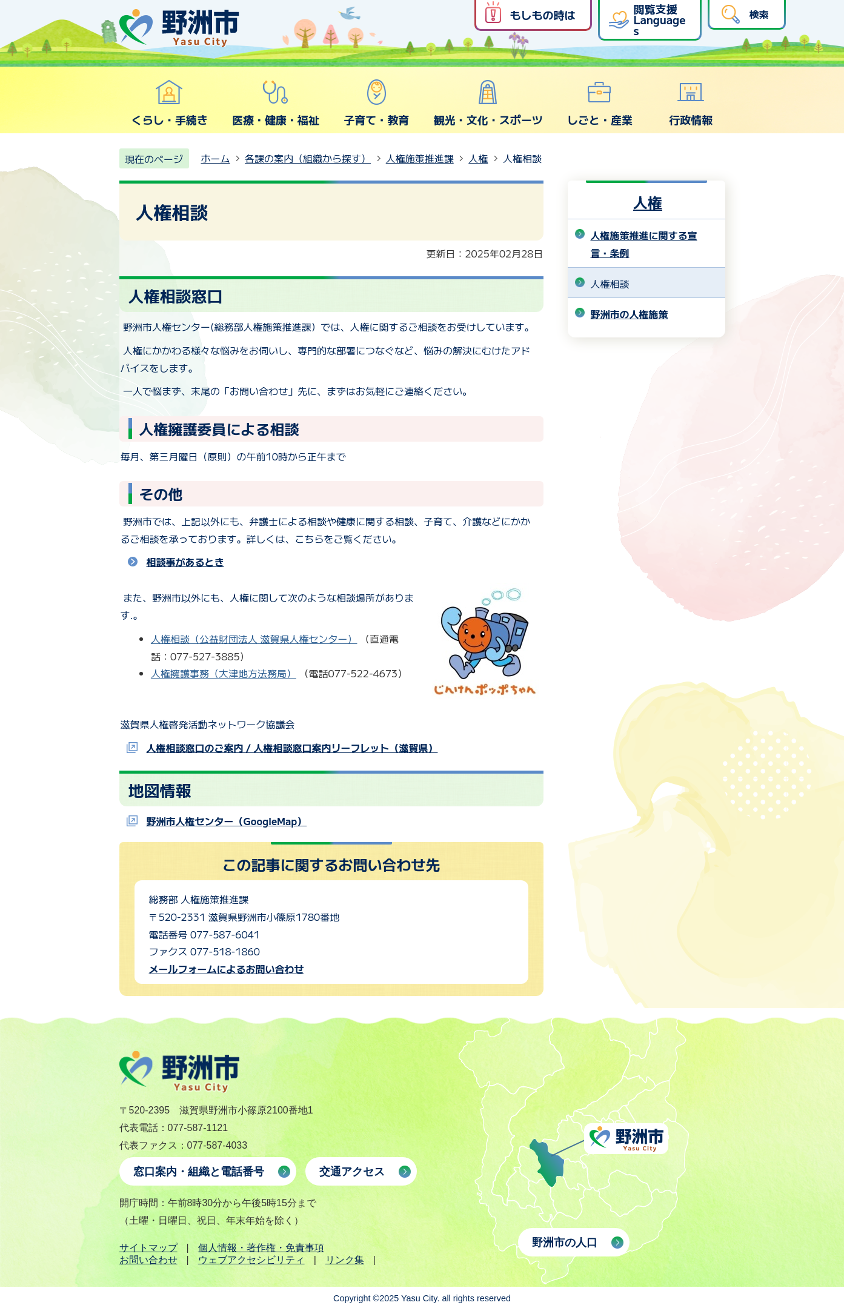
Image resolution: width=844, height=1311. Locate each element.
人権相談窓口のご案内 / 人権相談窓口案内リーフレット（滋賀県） (292, 747)
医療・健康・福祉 (275, 103)
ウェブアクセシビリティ (251, 1260)
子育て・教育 (376, 103)
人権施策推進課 (420, 158)
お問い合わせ (148, 1260)
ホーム (215, 158)
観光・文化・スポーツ (488, 103)
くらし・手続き (169, 103)
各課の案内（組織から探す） (308, 158)
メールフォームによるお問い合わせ (226, 968)
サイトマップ (148, 1248)
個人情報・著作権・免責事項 (261, 1248)
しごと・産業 (600, 103)
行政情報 (691, 103)
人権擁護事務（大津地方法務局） (223, 673)
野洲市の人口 (564, 1242)
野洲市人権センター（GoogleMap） (227, 821)
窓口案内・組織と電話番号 (198, 1172)
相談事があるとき (185, 561)
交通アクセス (352, 1172)
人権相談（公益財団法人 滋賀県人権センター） (254, 638)
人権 (478, 158)
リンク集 (344, 1260)
